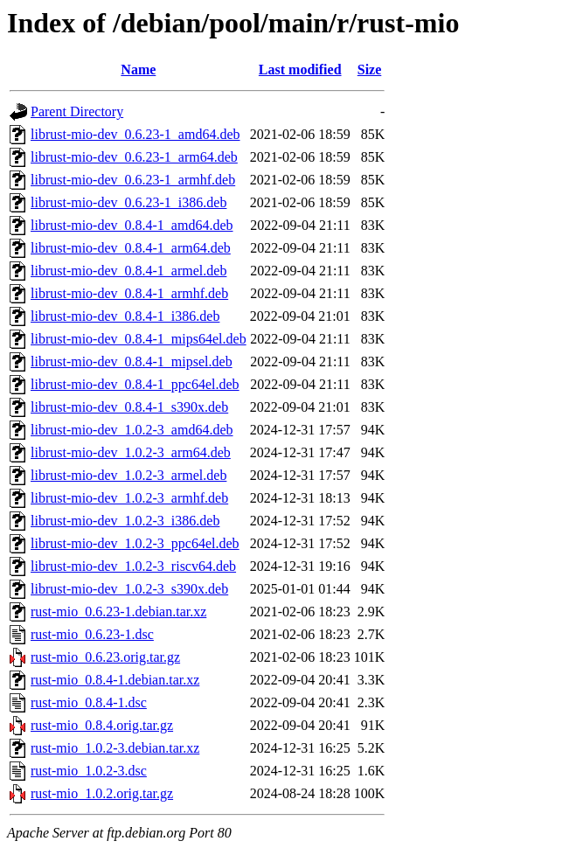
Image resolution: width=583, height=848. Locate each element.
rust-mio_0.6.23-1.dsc (92, 634)
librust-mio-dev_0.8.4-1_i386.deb (125, 316)
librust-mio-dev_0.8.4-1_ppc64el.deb (135, 384)
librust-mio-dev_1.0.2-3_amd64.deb (132, 429)
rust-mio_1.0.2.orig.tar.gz (102, 793)
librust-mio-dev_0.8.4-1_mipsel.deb (132, 361)
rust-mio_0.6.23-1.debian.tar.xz (118, 611)
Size (369, 69)
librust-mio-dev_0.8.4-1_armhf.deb (129, 293)
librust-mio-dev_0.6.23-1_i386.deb (128, 202)
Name (138, 69)
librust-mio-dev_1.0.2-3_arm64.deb (131, 452)
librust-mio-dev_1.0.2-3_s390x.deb (129, 588)
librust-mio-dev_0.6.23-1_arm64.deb (134, 156)
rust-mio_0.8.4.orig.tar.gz (102, 725)
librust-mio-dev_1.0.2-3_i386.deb (125, 520)
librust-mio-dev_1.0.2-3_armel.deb (128, 475)
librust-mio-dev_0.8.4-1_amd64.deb (132, 225)
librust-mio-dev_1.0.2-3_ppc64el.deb (135, 543)
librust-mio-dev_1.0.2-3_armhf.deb (129, 497)
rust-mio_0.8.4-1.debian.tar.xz (115, 679)
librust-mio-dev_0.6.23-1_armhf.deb (133, 179)
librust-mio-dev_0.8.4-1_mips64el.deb (138, 338)
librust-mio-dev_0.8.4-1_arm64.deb (131, 247)
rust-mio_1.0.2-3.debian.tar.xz (115, 747)
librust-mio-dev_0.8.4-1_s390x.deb (129, 407)
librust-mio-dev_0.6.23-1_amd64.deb (135, 134)
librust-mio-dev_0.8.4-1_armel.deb (128, 270)
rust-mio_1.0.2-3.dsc (89, 770)
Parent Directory (77, 111)
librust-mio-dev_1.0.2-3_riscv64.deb (133, 566)
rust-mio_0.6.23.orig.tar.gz (105, 657)
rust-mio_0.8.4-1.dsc (89, 702)
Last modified (300, 69)
